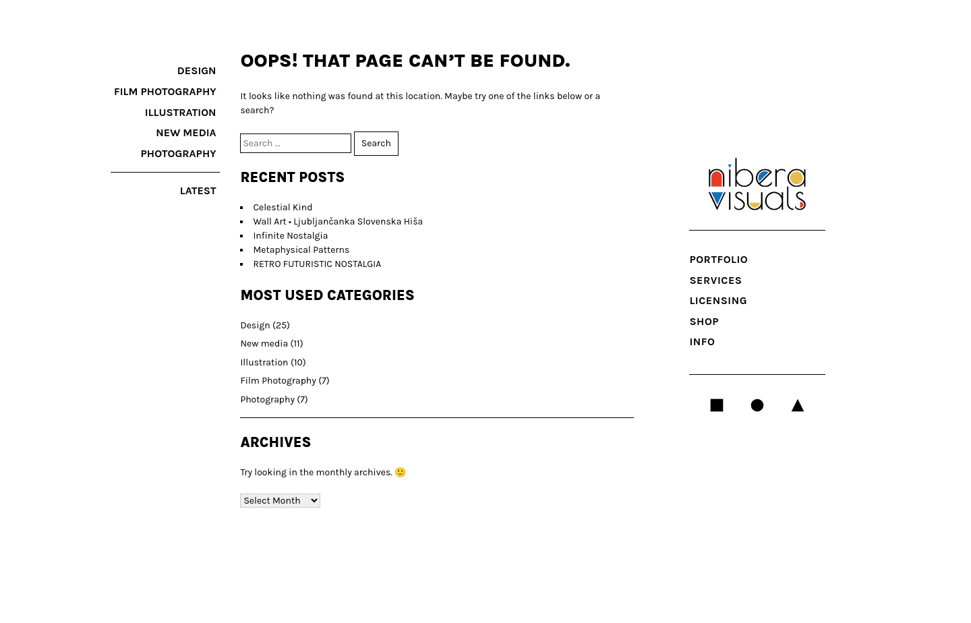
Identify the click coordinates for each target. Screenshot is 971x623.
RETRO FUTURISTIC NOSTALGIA (317, 264)
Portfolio (718, 259)
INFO (702, 341)
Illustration (180, 112)
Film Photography (165, 91)
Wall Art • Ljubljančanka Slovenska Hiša (338, 221)
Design (196, 70)
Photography (178, 153)
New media (186, 132)
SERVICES (715, 280)
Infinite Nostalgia (290, 235)
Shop (704, 321)
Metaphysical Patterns (301, 250)
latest (198, 190)
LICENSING (718, 300)
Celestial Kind (282, 207)
